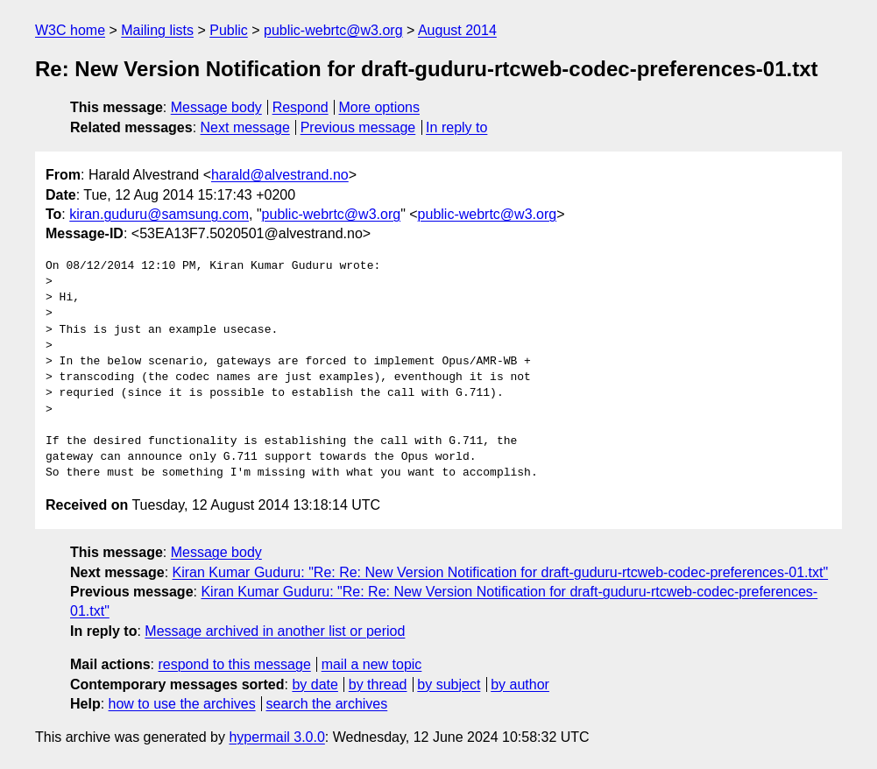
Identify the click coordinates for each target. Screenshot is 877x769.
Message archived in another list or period (275, 631)
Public (228, 30)
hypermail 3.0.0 (276, 737)
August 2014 (457, 30)
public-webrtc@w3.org (333, 30)
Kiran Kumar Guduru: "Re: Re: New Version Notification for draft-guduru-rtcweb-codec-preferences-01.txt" (501, 572)
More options (380, 107)
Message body (216, 107)
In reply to (456, 127)
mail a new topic (372, 664)
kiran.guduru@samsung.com (159, 214)
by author (520, 684)
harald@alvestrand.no (280, 174)
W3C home (70, 30)
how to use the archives (182, 703)
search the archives (327, 703)
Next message (245, 127)
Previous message (358, 127)
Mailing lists (157, 30)
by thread (378, 684)
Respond (300, 107)
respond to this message (234, 664)
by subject (448, 684)
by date (314, 684)
